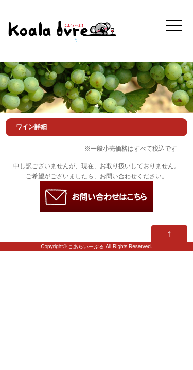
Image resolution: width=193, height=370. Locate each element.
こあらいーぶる (86, 246)
